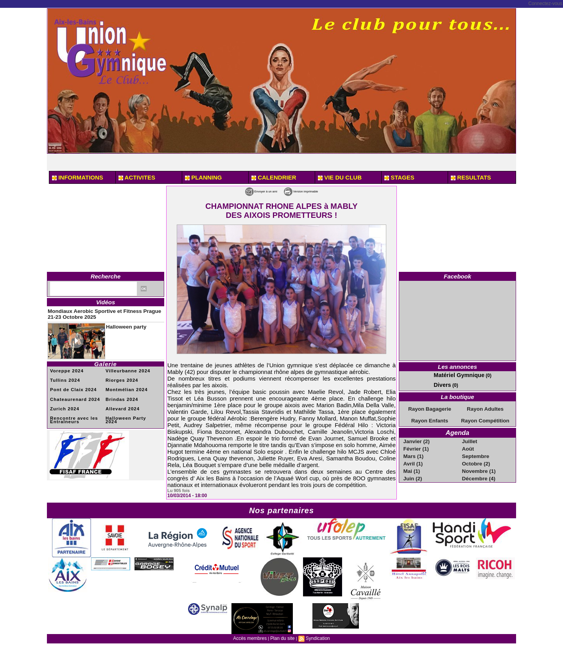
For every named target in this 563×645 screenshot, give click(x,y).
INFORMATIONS (77, 177)
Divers (441, 383)
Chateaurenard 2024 (72, 394)
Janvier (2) (416, 438)
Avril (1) (413, 459)
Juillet (470, 438)
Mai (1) (412, 466)
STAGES (399, 177)
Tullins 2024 (63, 376)
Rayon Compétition (485, 418)
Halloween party (121, 323)
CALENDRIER (273, 177)
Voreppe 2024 (65, 367)
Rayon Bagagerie (430, 407)
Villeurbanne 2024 (125, 367)
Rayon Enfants (429, 418)
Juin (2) (413, 473)
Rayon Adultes (485, 407)
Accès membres (252, 637)
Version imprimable (313, 190)
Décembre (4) (478, 473)
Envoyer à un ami (248, 190)
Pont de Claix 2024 (70, 385)
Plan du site (282, 637)
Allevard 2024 (121, 403)
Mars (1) (414, 452)
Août (468, 445)
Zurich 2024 (63, 403)
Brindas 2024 (120, 394)
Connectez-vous (545, 3)
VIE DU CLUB (340, 177)
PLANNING (203, 177)
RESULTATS (471, 177)
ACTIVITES (136, 177)
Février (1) (416, 445)
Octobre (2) (475, 459)
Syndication (315, 637)
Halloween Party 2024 (129, 412)
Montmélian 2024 (124, 385)
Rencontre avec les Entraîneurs (71, 414)
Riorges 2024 (120, 376)
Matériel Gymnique (454, 374)
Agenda (457, 430)
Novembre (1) (478, 466)
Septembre (475, 452)
